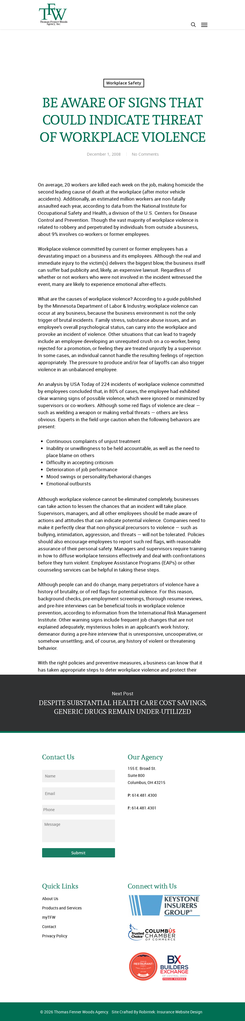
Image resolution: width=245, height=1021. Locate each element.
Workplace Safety (123, 83)
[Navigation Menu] (204, 24)
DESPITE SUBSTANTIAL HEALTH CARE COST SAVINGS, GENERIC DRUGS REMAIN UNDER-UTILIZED (122, 703)
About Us (50, 898)
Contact (49, 926)
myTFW (48, 917)
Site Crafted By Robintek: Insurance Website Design (157, 1012)
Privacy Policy (54, 936)
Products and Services (62, 908)
